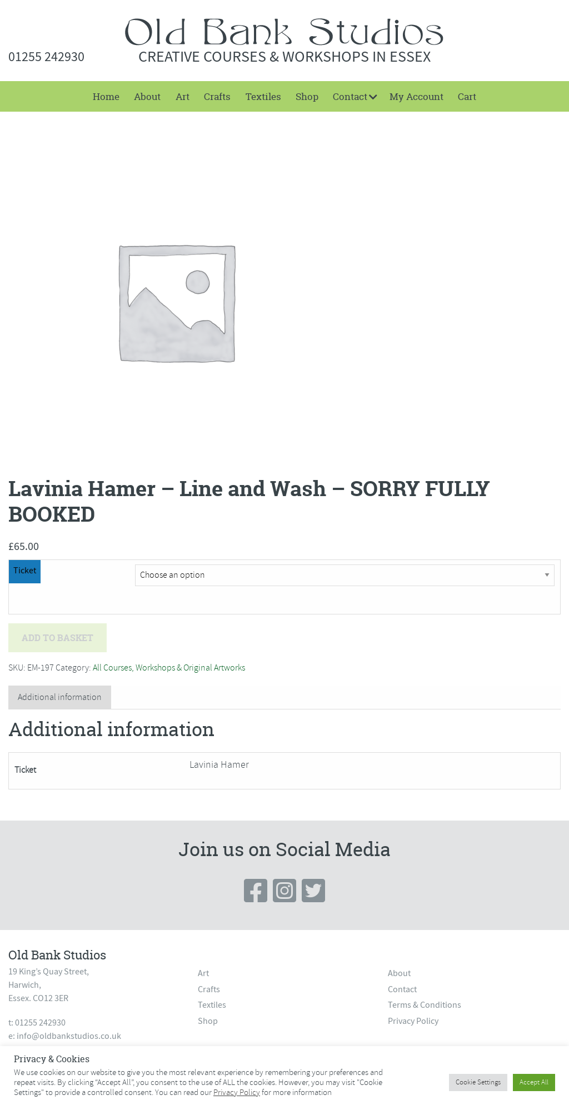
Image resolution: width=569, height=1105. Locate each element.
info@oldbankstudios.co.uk (69, 1036)
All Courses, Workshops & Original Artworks (169, 667)
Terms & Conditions (424, 1005)
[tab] (59, 697)
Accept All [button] (534, 1082)
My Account (416, 96)
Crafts (217, 96)
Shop (307, 96)
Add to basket (57, 638)
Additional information (60, 697)
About (147, 96)
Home (106, 96)
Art (182, 96)
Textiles (263, 96)
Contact (350, 96)
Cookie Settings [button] (478, 1082)
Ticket (24, 570)
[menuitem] (106, 96)
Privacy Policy (413, 1021)
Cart (467, 96)
